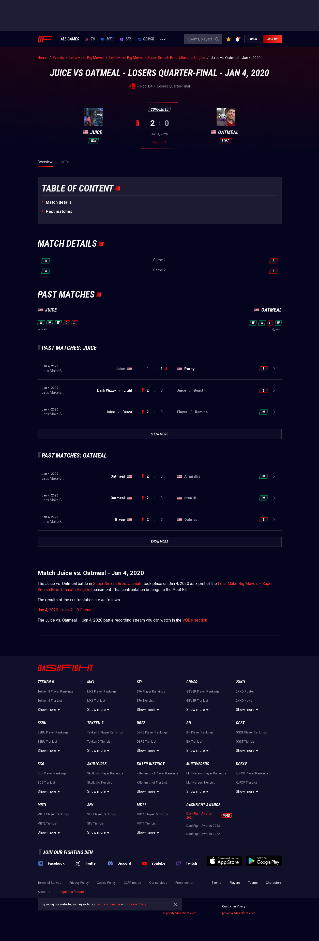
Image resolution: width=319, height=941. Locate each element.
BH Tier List (194, 741)
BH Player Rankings (200, 732)
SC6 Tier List (46, 782)
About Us (44, 892)
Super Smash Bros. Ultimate (118, 583)
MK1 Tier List (96, 700)
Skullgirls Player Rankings (105, 773)
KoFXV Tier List (246, 782)
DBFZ (141, 723)
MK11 (141, 804)
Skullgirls (97, 763)
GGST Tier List (245, 741)
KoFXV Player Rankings (252, 773)
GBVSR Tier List (197, 700)
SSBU (42, 723)
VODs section (195, 620)
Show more (49, 709)
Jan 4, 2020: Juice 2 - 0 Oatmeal (66, 610)
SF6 (125, 39)
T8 (90, 39)
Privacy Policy (79, 883)
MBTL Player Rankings (53, 814)
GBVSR (146, 39)
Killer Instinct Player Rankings (157, 773)
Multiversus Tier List (200, 782)
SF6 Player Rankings (151, 691)
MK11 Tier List (147, 823)
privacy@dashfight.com (238, 913)
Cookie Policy (106, 883)
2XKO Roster (245, 691)
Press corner (184, 883)
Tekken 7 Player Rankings (105, 732)
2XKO (240, 682)
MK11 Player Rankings (152, 814)
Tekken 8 (46, 682)
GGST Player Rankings (251, 732)
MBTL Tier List (47, 823)
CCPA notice (132, 883)
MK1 (107, 39)
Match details (59, 202)
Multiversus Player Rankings (206, 773)
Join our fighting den (68, 852)
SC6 (41, 763)
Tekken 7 (95, 723)
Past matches (59, 211)
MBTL (42, 804)
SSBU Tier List (47, 741)
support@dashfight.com (179, 913)
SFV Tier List (95, 823)
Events (216, 883)
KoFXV (241, 763)
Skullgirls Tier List (99, 782)
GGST (240, 723)
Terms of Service (49, 883)
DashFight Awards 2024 (199, 815)
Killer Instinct (150, 763)
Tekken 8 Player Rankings (55, 691)
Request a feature (71, 892)
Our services (158, 883)
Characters (274, 883)
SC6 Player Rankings (52, 773)
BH (188, 723)
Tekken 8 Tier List (50, 700)
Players (235, 883)
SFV (90, 804)
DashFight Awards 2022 (203, 834)
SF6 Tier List (145, 700)
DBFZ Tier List (146, 741)
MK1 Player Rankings (102, 691)
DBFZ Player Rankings (152, 732)
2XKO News (244, 700)
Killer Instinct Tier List (152, 782)
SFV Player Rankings (101, 814)
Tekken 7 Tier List (99, 741)
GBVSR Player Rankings (203, 691)
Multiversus (197, 763)
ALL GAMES (69, 39)
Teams (253, 883)
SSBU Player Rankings (53, 732)
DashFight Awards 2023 (203, 826)
